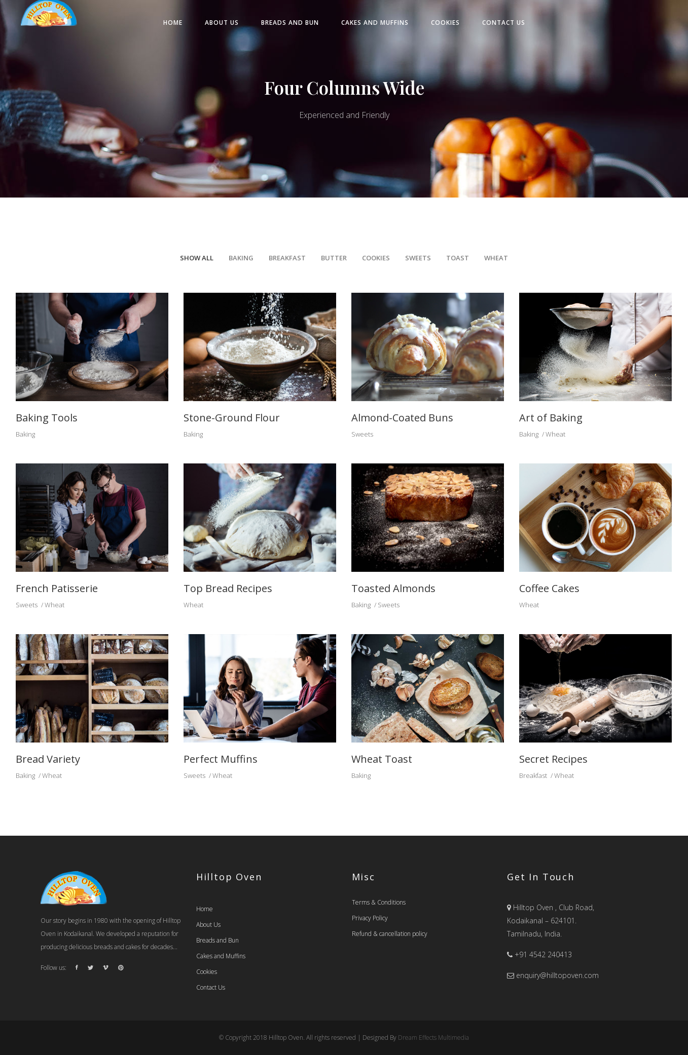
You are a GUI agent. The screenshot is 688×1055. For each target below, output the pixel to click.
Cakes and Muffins (220, 956)
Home (204, 909)
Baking (25, 434)
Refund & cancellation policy (389, 933)
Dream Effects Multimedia (433, 1037)
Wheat (555, 434)
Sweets (362, 434)
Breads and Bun (217, 940)
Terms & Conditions (379, 902)
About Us (208, 924)
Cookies (206, 971)
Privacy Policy (370, 918)
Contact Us (210, 987)
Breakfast (533, 775)
